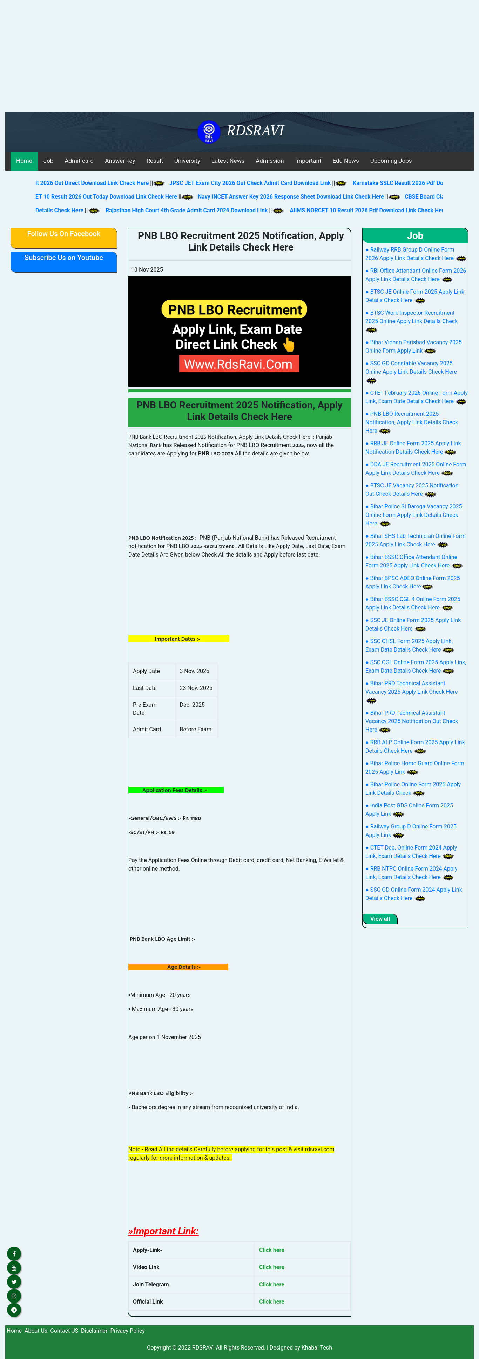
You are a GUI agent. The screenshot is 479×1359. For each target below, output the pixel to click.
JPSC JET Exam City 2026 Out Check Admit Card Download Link (242, 183)
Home (24, 160)
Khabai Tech (317, 1347)
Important (308, 160)
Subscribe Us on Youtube (64, 257)
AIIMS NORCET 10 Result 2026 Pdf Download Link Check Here (377, 210)
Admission (270, 160)
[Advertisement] (239, 60)
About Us (36, 1330)
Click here (271, 1250)
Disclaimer (94, 1330)
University (187, 160)
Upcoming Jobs (391, 160)
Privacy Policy (127, 1330)
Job (48, 160)
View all (380, 918)
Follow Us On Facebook (64, 233)
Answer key (120, 160)
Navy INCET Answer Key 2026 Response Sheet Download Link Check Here (283, 196)
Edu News (345, 160)
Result (155, 160)
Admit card (79, 160)
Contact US (64, 1330)
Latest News (227, 160)
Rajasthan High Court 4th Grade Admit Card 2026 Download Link (196, 210)
